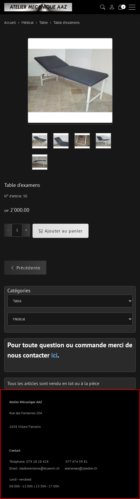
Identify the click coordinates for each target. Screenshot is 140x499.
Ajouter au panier (60, 230)
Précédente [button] (25, 267)
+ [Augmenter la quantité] (26, 230)
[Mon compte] (111, 7)
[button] (103, 7)
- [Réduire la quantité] (8, 230)
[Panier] (121, 7)
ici (54, 355)
